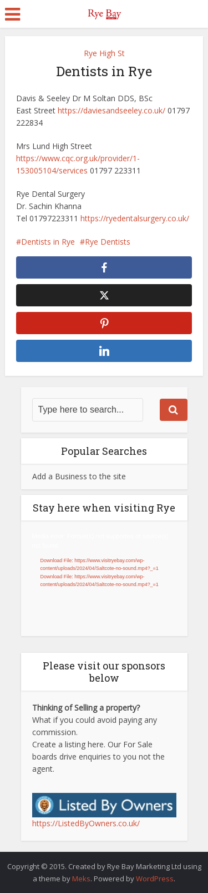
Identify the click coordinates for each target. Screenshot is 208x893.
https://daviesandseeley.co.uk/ (111, 110)
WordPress (155, 879)
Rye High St (104, 53)
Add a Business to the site (79, 476)
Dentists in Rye (48, 241)
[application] (104, 579)
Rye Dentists (107, 241)
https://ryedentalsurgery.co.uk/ (134, 218)
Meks (81, 879)
